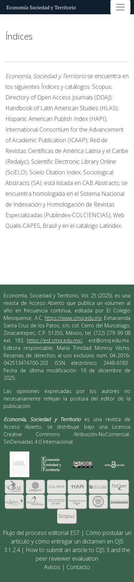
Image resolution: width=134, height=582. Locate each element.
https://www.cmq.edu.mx (73, 318)
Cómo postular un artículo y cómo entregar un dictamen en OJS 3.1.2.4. (67, 541)
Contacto (78, 567)
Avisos (52, 567)
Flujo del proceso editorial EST (41, 533)
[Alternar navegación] (120, 7)
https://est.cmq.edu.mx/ (54, 340)
